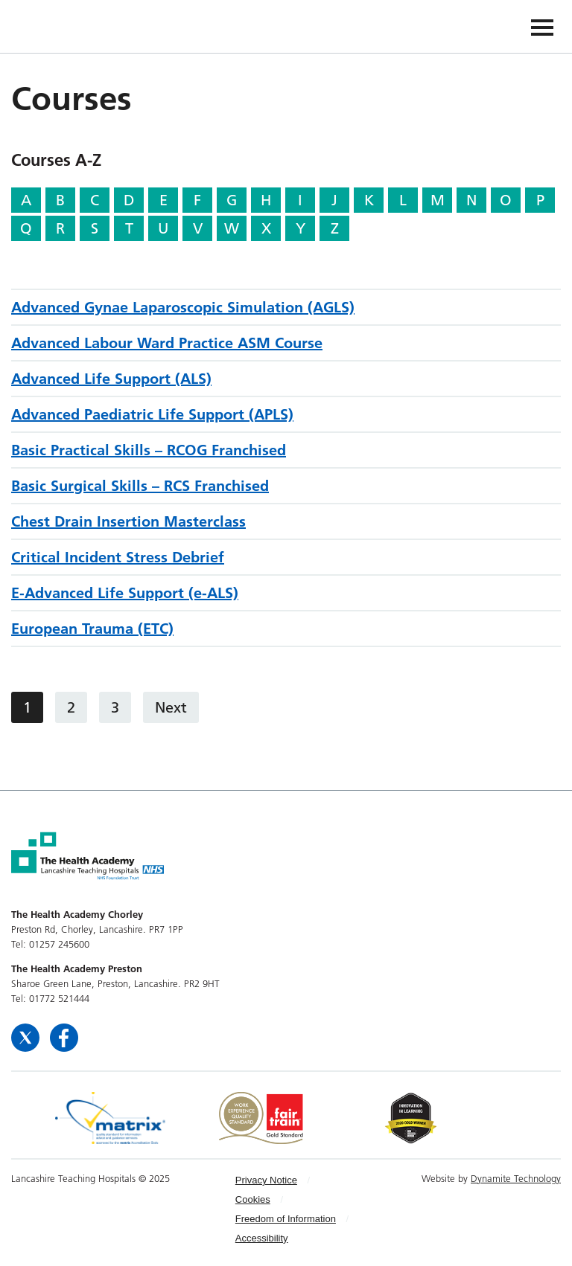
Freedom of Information (285, 1218)
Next (171, 707)
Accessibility (261, 1238)
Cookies (252, 1199)
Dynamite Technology (516, 1178)
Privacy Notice (266, 1180)
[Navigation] (542, 26)
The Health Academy (46, 25)
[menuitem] (295, 1180)
